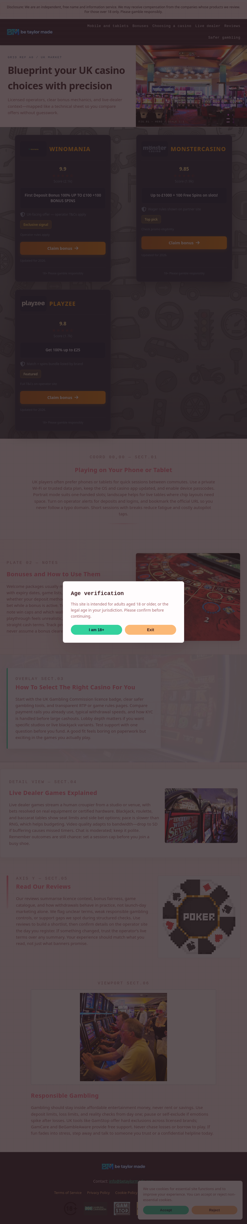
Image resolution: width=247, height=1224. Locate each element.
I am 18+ (96, 630)
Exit (150, 630)
